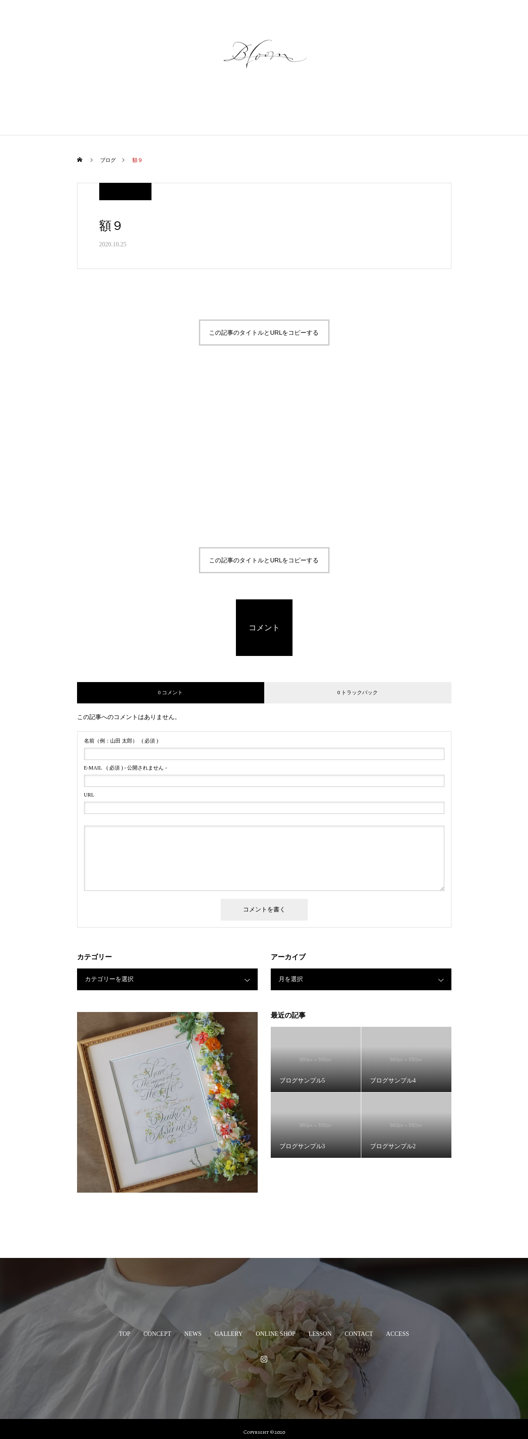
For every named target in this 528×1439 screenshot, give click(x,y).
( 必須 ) (121, 740)
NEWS (183, 111)
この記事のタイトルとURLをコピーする (264, 332)
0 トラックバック (357, 692)
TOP (103, 111)
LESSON (329, 111)
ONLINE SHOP (279, 111)
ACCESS (418, 111)
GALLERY (226, 111)
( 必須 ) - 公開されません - (125, 767)
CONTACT (374, 111)
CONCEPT (142, 111)
